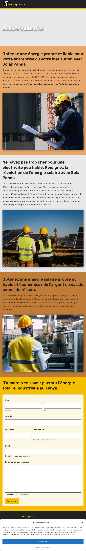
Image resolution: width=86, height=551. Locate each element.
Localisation (39, 430)
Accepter (43, 541)
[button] (82, 522)
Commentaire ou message (17, 462)
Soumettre (12, 501)
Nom (46, 410)
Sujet (8, 446)
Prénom (8, 410)
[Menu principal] (82, 4)
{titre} (38, 547)
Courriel (9, 416)
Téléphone (10, 430)
